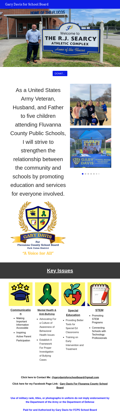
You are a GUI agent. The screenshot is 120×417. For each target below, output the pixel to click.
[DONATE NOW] (60, 73)
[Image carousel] (90, 151)
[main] (38, 142)
